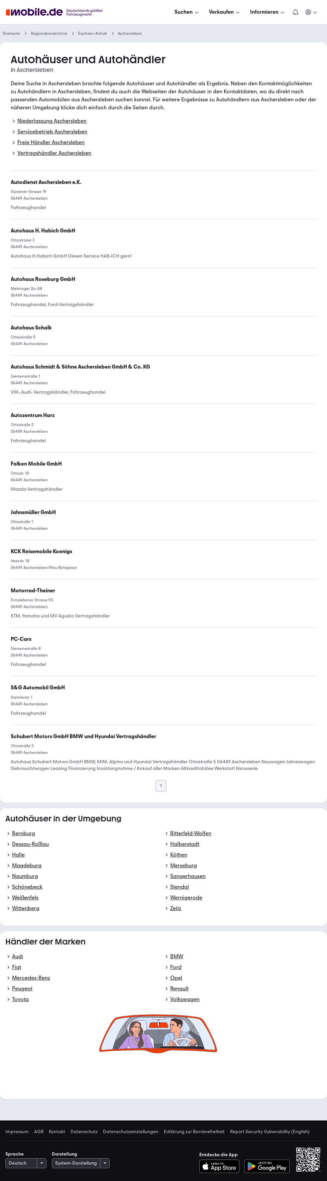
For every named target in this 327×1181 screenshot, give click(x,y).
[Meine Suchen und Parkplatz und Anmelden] (311, 12)
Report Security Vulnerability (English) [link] (270, 1132)
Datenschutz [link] (84, 1132)
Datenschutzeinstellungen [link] (130, 1132)
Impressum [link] (17, 1132)
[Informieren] (268, 12)
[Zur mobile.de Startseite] (56, 12)
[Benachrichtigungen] (296, 12)
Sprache (14, 1154)
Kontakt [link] (57, 1132)
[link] (38, 687)
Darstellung (64, 1154)
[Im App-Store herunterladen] (221, 1166)
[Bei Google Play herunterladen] (267, 1166)
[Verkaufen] (225, 12)
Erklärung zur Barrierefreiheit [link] (194, 1132)
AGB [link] (38, 1132)
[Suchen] (187, 12)
